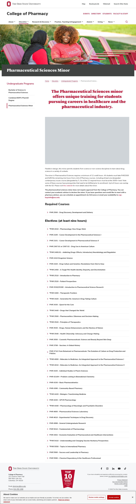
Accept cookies (114, 497)
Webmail (106, 4)
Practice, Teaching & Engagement (68, 22)
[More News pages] (113, 22)
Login (126, 485)
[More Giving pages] (103, 22)
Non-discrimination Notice (120, 482)
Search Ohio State (121, 4)
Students (107, 14)
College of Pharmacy (27, 13)
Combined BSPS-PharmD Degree (18, 99)
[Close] (132, 497)
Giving (100, 22)
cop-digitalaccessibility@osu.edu (117, 476)
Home (47, 81)
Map (83, 4)
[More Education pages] (27, 22)
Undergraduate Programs (20, 83)
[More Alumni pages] (93, 22)
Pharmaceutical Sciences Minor (20, 106)
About (10, 22)
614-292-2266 (18, 489)
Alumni (89, 22)
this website (68, 186)
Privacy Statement (122, 480)
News (110, 22)
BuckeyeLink (94, 4)
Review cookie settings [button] (121, 484)
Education (23, 22)
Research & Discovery (40, 22)
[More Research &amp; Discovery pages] (50, 22)
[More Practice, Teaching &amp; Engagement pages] (82, 22)
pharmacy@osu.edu (19, 486)
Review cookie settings (96, 497)
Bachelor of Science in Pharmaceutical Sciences (18, 91)
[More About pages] (14, 22)
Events (86, 14)
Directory (96, 14)
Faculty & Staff (120, 14)
